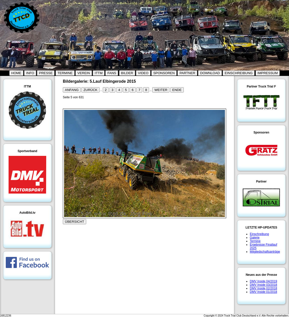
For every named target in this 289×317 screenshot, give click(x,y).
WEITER (160, 90)
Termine (255, 241)
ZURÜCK (90, 90)
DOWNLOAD (210, 73)
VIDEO (143, 73)
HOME (16, 73)
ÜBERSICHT (74, 221)
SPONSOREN (164, 73)
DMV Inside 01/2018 (263, 292)
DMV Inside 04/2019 (263, 281)
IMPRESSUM (268, 73)
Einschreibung (259, 234)
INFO (30, 73)
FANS (111, 73)
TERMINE (65, 73)
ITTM (99, 73)
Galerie (255, 237)
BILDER (127, 73)
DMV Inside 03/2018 (263, 285)
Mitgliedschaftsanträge (265, 251)
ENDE (177, 90)
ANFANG (72, 90)
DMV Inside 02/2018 (263, 288)
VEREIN (83, 73)
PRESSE (46, 73)
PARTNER (187, 73)
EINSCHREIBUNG (239, 73)
